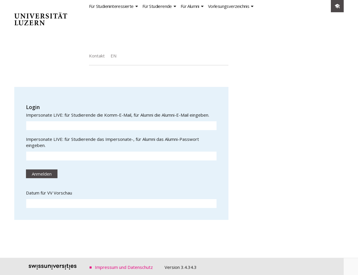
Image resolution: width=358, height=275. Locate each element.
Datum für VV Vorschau (49, 193)
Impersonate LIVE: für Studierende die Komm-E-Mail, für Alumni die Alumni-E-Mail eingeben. (117, 115)
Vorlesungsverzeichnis (228, 6)
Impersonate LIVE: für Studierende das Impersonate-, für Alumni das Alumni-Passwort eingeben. (112, 142)
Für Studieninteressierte (111, 6)
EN (113, 56)
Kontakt (97, 56)
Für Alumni (190, 6)
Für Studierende (157, 6)
